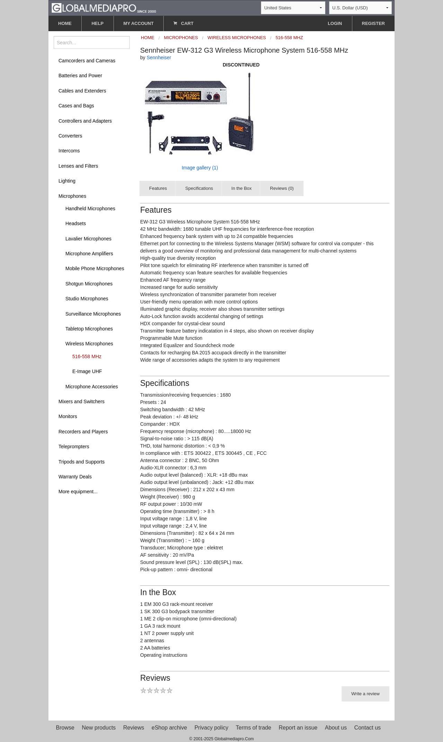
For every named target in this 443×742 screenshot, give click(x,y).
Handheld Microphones (90, 208)
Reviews (133, 728)
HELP (97, 23)
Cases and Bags (76, 105)
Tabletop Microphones (89, 329)
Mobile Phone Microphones (94, 268)
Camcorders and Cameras (86, 60)
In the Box (242, 188)
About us (336, 728)
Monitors (67, 416)
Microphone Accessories (91, 386)
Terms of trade (253, 728)
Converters (70, 136)
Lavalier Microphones (88, 238)
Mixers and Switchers (81, 401)
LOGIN (335, 23)
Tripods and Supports (81, 462)
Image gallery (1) (200, 167)
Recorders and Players (83, 431)
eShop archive (169, 728)
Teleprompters (73, 446)
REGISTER (373, 23)
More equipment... (78, 491)
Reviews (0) (282, 188)
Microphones (72, 196)
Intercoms (69, 150)
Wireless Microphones (89, 343)
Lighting (66, 181)
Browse (65, 728)
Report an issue (298, 728)
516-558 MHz (86, 356)
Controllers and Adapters (85, 121)
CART (183, 23)
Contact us (367, 728)
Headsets (75, 223)
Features (158, 188)
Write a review (365, 693)
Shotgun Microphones (88, 283)
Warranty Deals (75, 476)
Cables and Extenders (82, 91)
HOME (65, 23)
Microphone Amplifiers (89, 253)
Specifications (199, 188)
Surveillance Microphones (93, 314)
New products (99, 728)
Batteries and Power (80, 75)
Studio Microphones (86, 298)
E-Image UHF (87, 371)
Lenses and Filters (78, 166)
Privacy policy (211, 728)
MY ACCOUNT (139, 23)
